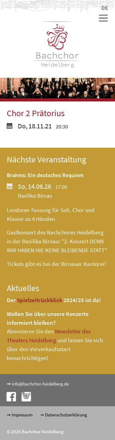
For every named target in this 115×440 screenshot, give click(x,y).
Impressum (22, 415)
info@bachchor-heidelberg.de (40, 384)
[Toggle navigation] (101, 18)
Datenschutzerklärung (66, 415)
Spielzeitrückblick (39, 300)
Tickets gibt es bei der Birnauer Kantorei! (56, 263)
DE (104, 7)
